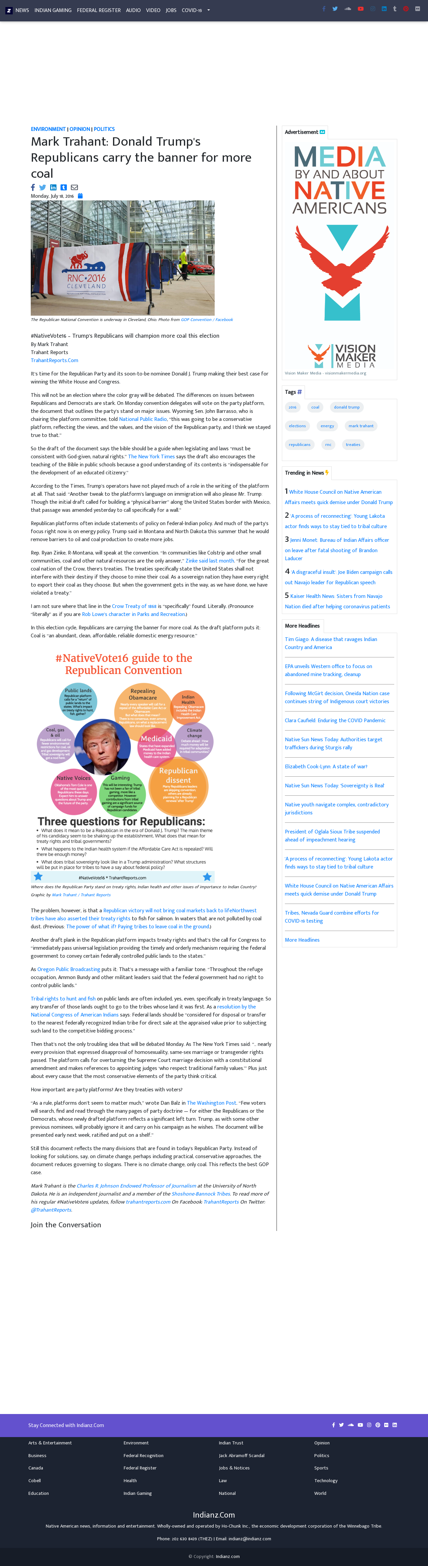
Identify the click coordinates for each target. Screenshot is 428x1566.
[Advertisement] (214, 76)
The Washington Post (211, 1103)
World (320, 1494)
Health (130, 1481)
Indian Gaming (53, 11)
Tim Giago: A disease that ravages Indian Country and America (331, 643)
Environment (136, 1443)
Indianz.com (228, 1557)
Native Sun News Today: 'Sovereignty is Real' (335, 785)
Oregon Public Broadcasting (68, 969)
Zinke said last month (210, 561)
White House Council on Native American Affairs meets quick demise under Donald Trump (339, 890)
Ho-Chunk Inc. (235, 1526)
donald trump (347, 407)
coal (315, 407)
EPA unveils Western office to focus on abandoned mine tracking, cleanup (328, 670)
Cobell (34, 1481)
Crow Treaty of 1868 (134, 606)
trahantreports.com (148, 1202)
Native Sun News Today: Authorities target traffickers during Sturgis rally (334, 743)
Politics (321, 1456)
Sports (321, 1468)
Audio (133, 11)
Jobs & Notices (234, 1468)
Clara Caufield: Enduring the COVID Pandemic (335, 720)
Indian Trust (231, 1443)
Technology (326, 1481)
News (22, 11)
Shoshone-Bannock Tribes (201, 1194)
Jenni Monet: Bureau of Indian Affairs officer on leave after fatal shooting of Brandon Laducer (337, 549)
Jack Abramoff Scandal (241, 1456)
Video (153, 11)
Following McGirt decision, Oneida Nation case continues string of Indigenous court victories (337, 697)
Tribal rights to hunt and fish (63, 998)
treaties (353, 444)
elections (297, 426)
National (227, 1494)
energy (327, 426)
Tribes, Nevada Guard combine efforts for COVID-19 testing (332, 917)
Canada (35, 1468)
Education (38, 1494)
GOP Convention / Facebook (207, 319)
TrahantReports (221, 1202)
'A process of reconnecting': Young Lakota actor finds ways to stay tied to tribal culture (339, 863)
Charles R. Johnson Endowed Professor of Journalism (136, 1186)
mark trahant (361, 426)
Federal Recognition (144, 1456)
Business (37, 1456)
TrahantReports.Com (54, 360)
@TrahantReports (51, 1210)
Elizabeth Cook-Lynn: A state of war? (326, 766)
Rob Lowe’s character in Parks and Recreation (133, 614)
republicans (300, 444)
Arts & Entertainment (50, 1443)
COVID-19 (192, 11)
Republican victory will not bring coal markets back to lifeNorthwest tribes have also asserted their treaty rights (144, 914)
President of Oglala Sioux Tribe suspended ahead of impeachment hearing (332, 835)
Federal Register (99, 11)
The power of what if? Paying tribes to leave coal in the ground (137, 926)
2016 (293, 407)
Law (223, 1481)
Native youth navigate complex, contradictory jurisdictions (337, 808)
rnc (328, 444)
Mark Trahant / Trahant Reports (81, 895)
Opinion (322, 1443)
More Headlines (302, 940)
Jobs (171, 11)
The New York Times (151, 456)
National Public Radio (143, 419)
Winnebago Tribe (364, 1526)
